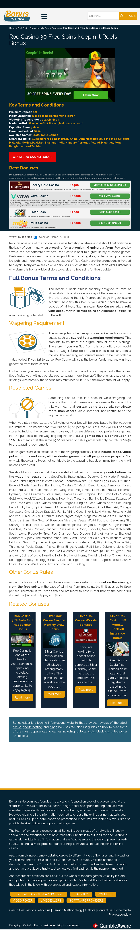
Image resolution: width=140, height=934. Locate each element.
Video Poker (23, 900)
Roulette (106, 894)
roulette (81, 731)
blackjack (102, 731)
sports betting (32, 727)
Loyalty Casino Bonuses (49, 28)
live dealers (20, 736)
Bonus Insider (43, 925)
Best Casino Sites (26, 28)
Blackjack (81, 894)
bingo (53, 727)
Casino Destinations (22, 910)
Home (12, 28)
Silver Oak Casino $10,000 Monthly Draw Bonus (54, 622)
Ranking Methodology (67, 910)
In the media (122, 910)
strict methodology (115, 178)
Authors (90, 910)
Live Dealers (51, 900)
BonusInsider (21, 722)
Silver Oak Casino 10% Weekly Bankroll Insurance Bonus (118, 627)
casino (17, 727)
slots (91, 731)
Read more (22, 697)
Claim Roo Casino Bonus (32, 157)
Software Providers (86, 900)
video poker (119, 731)
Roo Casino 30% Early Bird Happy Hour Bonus (22, 622)
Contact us (104, 910)
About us (44, 910)
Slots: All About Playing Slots (39, 894)
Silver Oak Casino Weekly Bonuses (86, 620)
